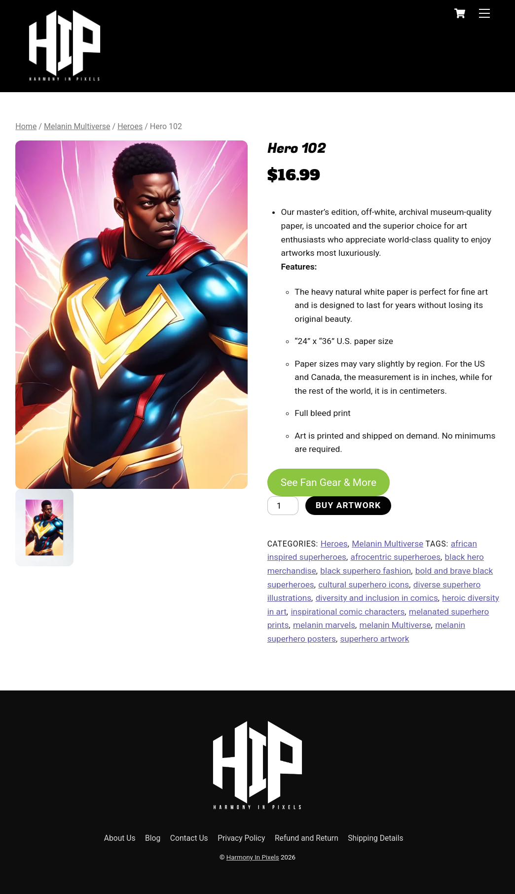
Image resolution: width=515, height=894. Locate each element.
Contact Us (189, 838)
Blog (152, 838)
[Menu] (484, 13)
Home (26, 126)
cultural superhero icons (363, 584)
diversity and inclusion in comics (377, 598)
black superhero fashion (365, 571)
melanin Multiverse (395, 625)
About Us (120, 838)
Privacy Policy (241, 838)
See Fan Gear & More (329, 482)
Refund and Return (306, 838)
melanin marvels (324, 625)
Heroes (130, 126)
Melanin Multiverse (77, 126)
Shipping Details (375, 838)
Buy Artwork (348, 506)
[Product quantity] (282, 505)
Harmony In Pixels (252, 857)
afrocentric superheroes (396, 557)
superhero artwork (374, 639)
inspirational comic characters (348, 612)
